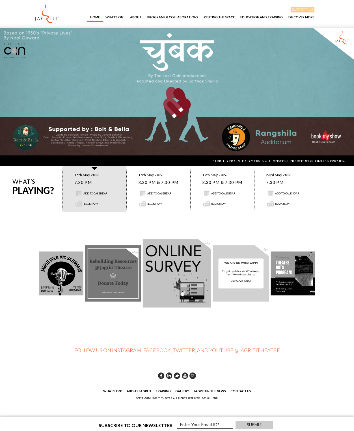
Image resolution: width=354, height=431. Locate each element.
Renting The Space (219, 17)
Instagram (193, 376)
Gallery (182, 391)
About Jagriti (139, 391)
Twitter (177, 376)
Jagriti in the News (210, 391)
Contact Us (240, 391)
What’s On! (114, 17)
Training (163, 391)
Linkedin (169, 376)
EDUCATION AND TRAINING (261, 17)
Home (95, 17)
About (136, 17)
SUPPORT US (302, 9)
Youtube (185, 376)
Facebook (161, 376)
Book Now (90, 203)
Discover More (301, 17)
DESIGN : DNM (210, 398)
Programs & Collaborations (172, 17)
